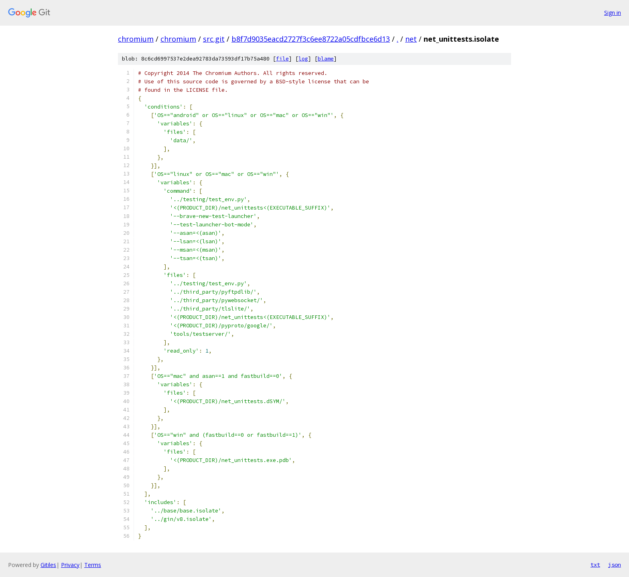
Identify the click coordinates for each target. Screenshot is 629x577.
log (303, 58)
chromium (136, 39)
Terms (92, 565)
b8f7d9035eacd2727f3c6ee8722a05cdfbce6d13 (310, 39)
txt (595, 564)
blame (326, 58)
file (282, 58)
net (411, 39)
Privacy (70, 565)
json (614, 564)
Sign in (612, 12)
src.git (214, 39)
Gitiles (48, 565)
